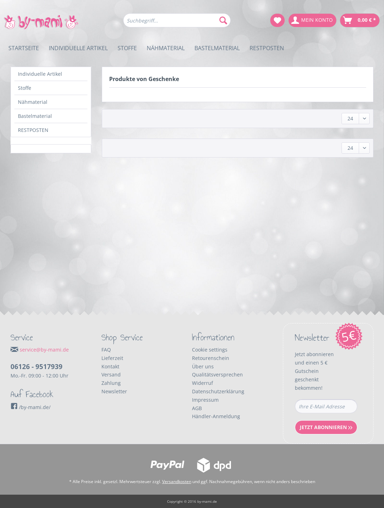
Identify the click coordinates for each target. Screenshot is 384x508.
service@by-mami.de (44, 349)
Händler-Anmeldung (216, 416)
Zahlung (111, 383)
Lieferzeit (112, 358)
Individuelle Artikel (40, 74)
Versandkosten (176, 481)
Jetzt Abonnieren (326, 427)
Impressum (205, 399)
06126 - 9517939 (36, 366)
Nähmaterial (32, 102)
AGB (197, 408)
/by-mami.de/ (31, 407)
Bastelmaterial (35, 116)
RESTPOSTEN (33, 130)
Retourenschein (210, 358)
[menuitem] (177, 23)
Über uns (203, 366)
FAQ (106, 349)
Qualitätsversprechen (217, 374)
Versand (111, 374)
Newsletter (114, 391)
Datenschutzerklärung (218, 391)
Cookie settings (209, 349)
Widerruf (202, 383)
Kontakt (110, 366)
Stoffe (24, 88)
